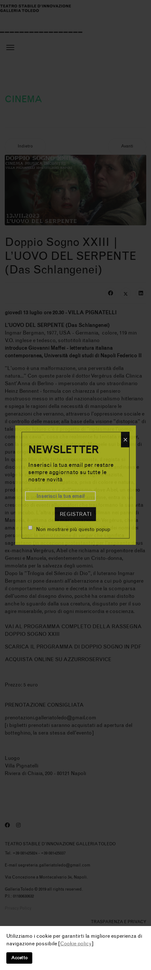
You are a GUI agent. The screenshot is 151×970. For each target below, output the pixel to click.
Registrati (75, 514)
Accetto (19, 958)
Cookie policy (75, 944)
